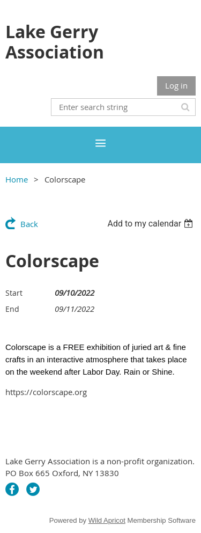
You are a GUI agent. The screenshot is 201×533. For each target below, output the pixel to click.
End (12, 309)
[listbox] (151, 223)
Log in (176, 85)
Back (29, 223)
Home (16, 179)
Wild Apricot (106, 520)
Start (14, 293)
